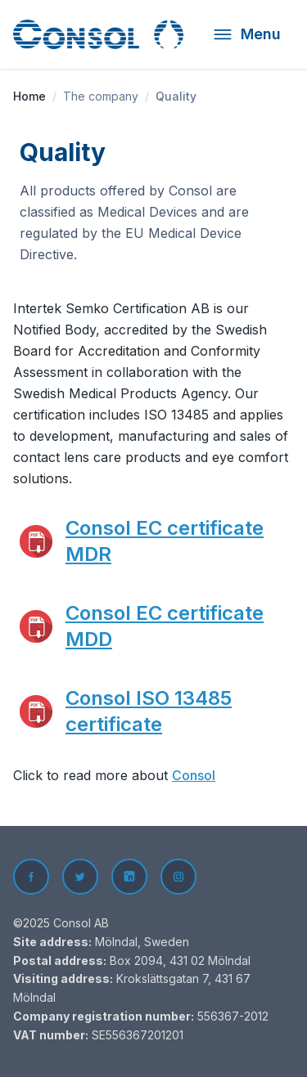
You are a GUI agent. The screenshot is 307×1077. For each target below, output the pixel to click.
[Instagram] (178, 877)
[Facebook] (31, 877)
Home (29, 96)
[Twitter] (80, 877)
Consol (193, 775)
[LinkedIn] (129, 877)
